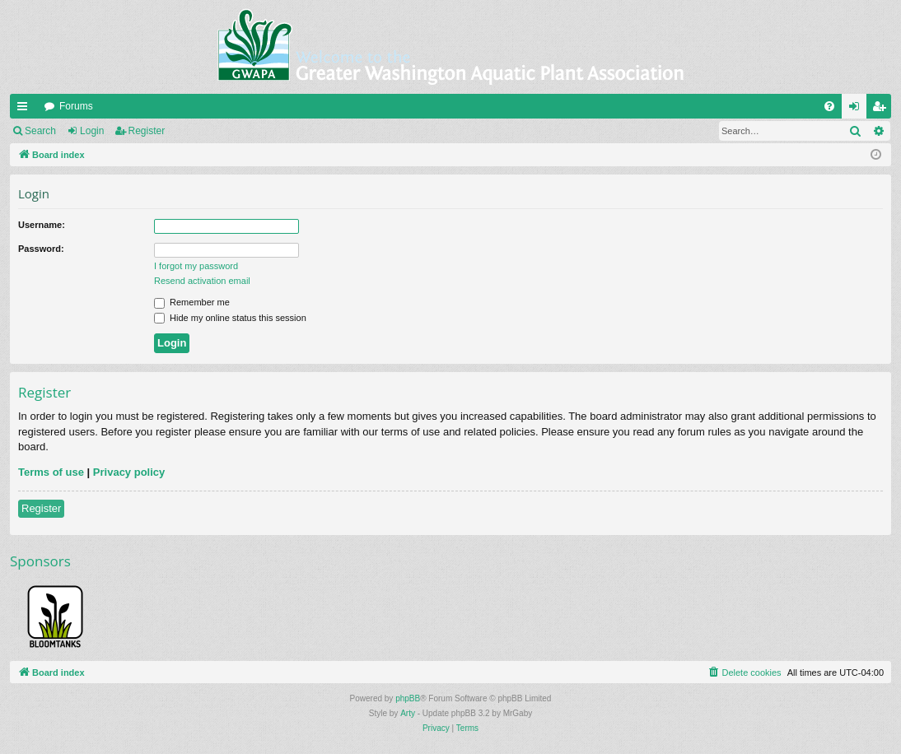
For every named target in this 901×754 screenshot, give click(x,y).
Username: (41, 225)
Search (40, 131)
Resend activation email (202, 281)
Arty (407, 713)
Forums (76, 106)
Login (92, 131)
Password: (41, 249)
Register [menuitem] (882, 109)
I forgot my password (196, 266)
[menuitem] (829, 106)
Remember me (192, 302)
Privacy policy (129, 472)
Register (147, 131)
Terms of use (51, 472)
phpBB (407, 698)
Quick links (25, 109)
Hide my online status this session (230, 318)
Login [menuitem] (857, 109)
